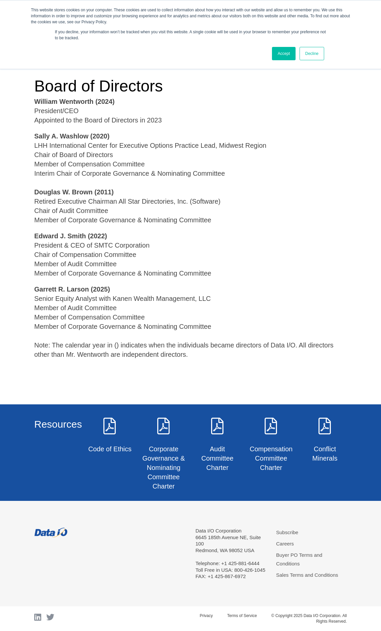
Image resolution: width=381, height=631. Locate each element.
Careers (285, 543)
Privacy (206, 615)
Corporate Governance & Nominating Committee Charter (163, 467)
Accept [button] (284, 53)
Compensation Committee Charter (271, 458)
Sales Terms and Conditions (307, 575)
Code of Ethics (109, 449)
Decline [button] (311, 53)
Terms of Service (242, 615)
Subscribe (287, 532)
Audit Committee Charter (217, 458)
